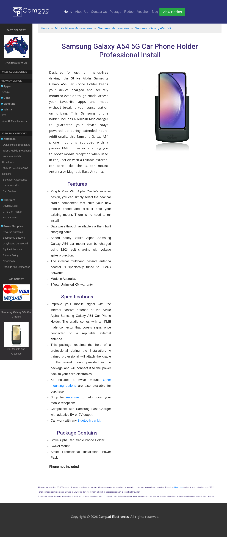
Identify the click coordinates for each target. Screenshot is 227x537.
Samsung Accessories (113, 28)
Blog (155, 11)
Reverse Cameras (13, 232)
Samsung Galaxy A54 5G (153, 28)
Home (69, 11)
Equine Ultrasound (13, 249)
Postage (115, 11)
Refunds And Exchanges (16, 266)
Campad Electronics (113, 517)
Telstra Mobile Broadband (17, 150)
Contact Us (99, 11)
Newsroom (9, 261)
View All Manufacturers (14, 121)
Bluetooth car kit (88, 420)
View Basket (172, 12)
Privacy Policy (10, 255)
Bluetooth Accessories (15, 179)
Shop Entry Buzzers (14, 237)
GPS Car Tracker (12, 211)
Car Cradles (9, 191)
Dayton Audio (10, 205)
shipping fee (178, 487)
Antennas (72, 397)
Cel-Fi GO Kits (11, 185)
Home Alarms (10, 217)
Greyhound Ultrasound (15, 243)
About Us (81, 11)
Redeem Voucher (136, 11)
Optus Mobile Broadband (16, 144)
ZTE (4, 115)
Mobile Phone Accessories (73, 28)
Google (6, 92)
